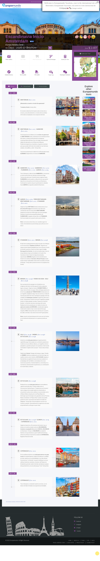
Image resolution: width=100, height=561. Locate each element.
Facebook (77, 528)
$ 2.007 (91, 47)
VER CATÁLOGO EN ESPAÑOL (32, 1)
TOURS (84, 547)
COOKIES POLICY (91, 549)
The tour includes (41, 86)
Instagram (77, 531)
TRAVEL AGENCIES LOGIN (60, 549)
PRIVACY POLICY (81, 549)
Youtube (77, 538)
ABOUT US (77, 547)
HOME (71, 547)
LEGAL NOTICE (71, 549)
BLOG (93, 547)
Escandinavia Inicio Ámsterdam (24, 38)
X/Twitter (77, 535)
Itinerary (11, 86)
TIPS (89, 547)
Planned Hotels (25, 86)
